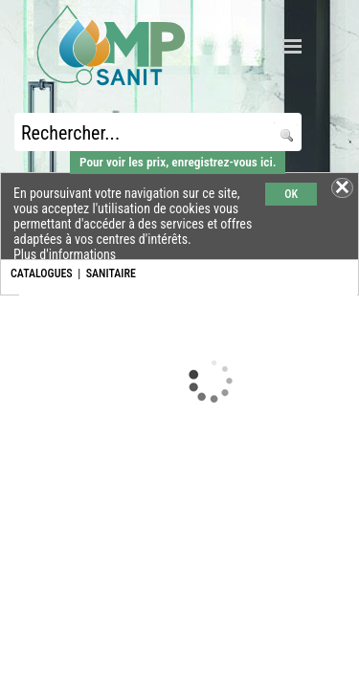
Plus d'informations (64, 254)
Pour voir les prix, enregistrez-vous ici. (177, 162)
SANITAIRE (111, 273)
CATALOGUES (42, 273)
